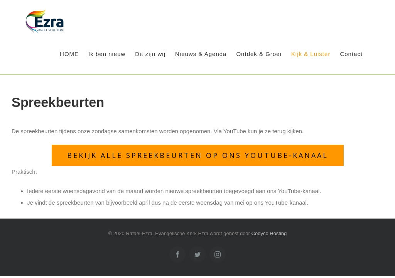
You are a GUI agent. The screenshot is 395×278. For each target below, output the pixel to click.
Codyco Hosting (269, 233)
